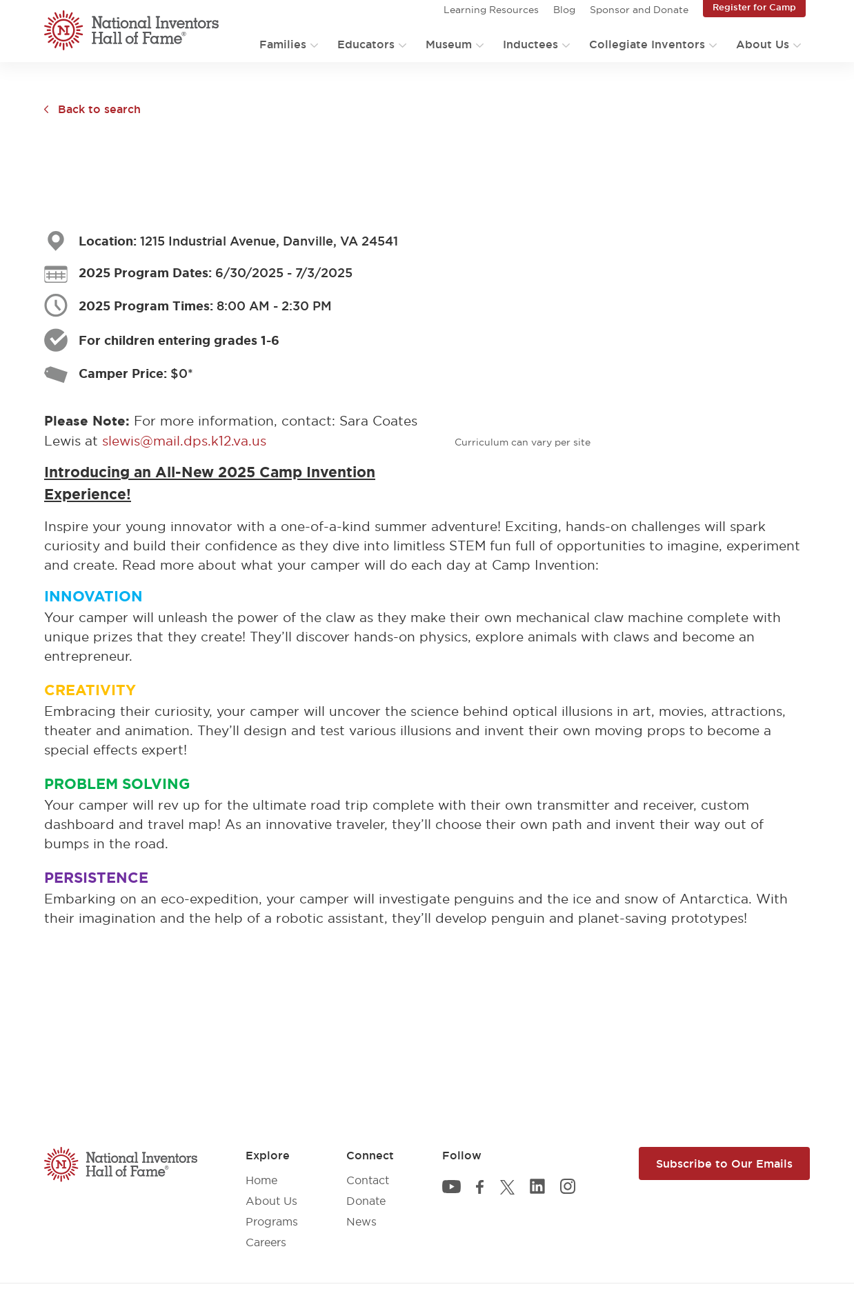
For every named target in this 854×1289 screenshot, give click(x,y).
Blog (564, 9)
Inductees (530, 44)
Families (282, 44)
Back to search (99, 109)
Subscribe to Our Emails (724, 1163)
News (361, 1221)
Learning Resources (491, 9)
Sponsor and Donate (639, 9)
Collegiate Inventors (647, 44)
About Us (762, 44)
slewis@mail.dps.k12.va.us (184, 441)
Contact (367, 1180)
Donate (366, 1201)
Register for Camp (754, 7)
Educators (366, 44)
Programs (272, 1221)
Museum (449, 44)
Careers (266, 1242)
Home (261, 1180)
